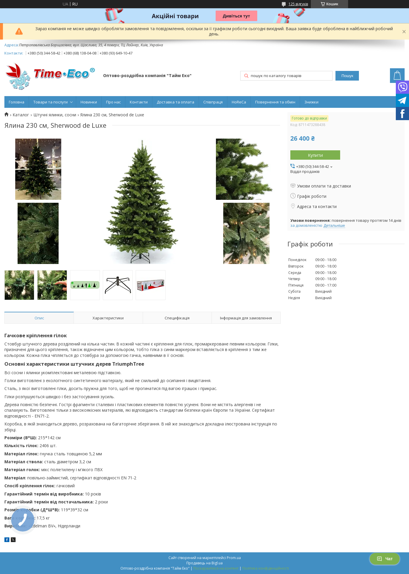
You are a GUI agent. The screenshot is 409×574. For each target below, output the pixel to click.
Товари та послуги (50, 102)
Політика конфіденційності (265, 568)
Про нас (113, 102)
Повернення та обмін (275, 102)
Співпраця (213, 102)
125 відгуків (298, 3)
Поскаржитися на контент (215, 568)
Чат (385, 558)
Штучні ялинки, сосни (54, 114)
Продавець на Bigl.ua (204, 563)
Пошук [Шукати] (347, 76)
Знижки (311, 102)
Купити (315, 155)
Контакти (139, 102)
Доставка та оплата (175, 102)
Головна (16, 102)
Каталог (21, 114)
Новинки (89, 102)
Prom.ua (234, 557)
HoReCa (239, 102)
